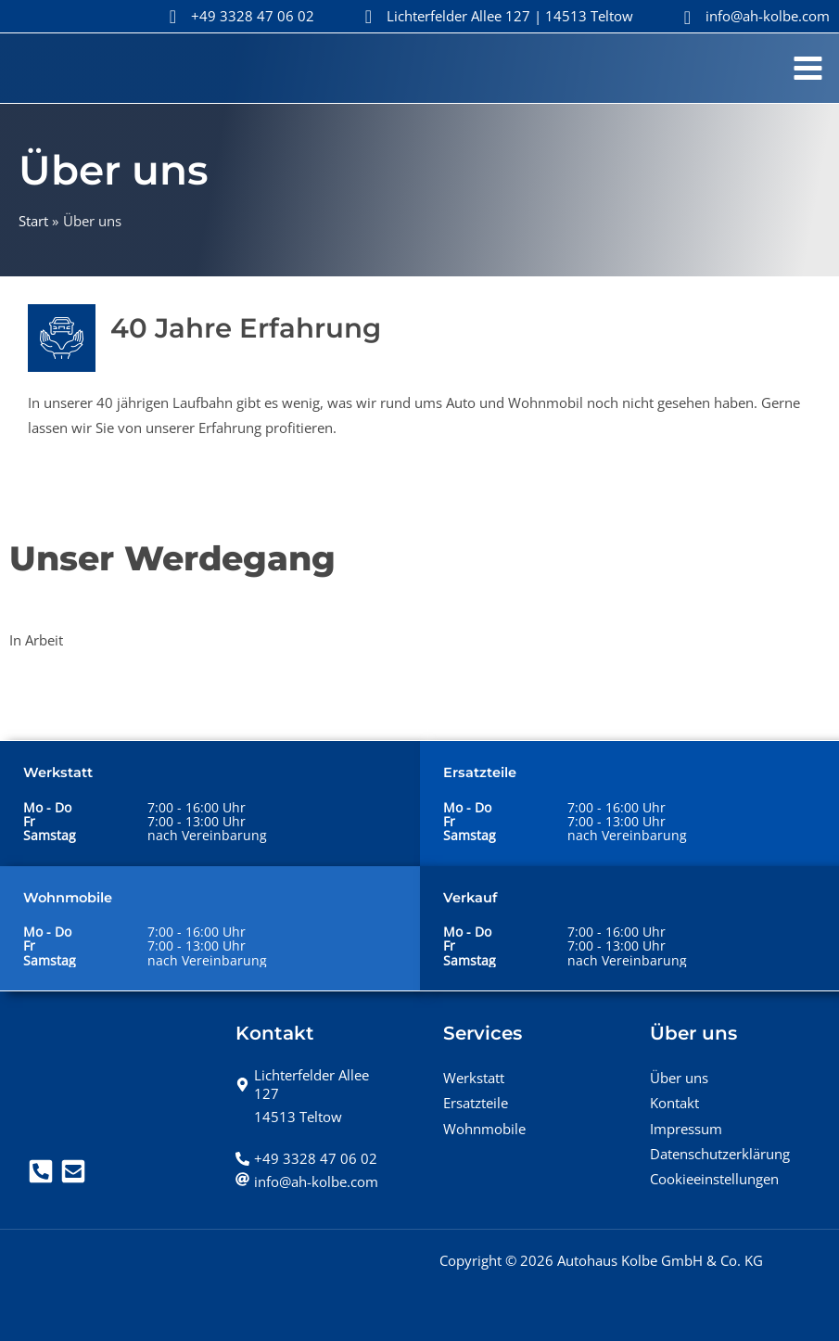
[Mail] (73, 1171)
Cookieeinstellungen (714, 1178)
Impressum (686, 1128)
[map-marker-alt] (316, 1084)
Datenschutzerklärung (720, 1153)
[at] (306, 1181)
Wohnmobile (484, 1128)
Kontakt (674, 1102)
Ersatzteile (475, 1102)
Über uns (679, 1077)
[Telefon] (41, 1171)
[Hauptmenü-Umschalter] (808, 68)
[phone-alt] (306, 1158)
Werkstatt (473, 1077)
